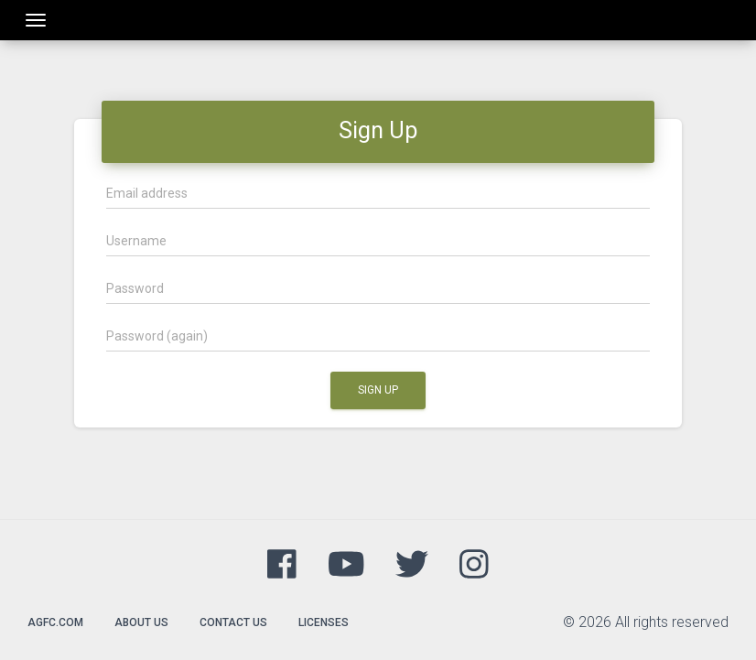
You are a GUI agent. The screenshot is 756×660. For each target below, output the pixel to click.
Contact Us (233, 622)
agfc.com (55, 622)
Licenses (323, 622)
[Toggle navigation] (36, 20)
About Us (141, 622)
